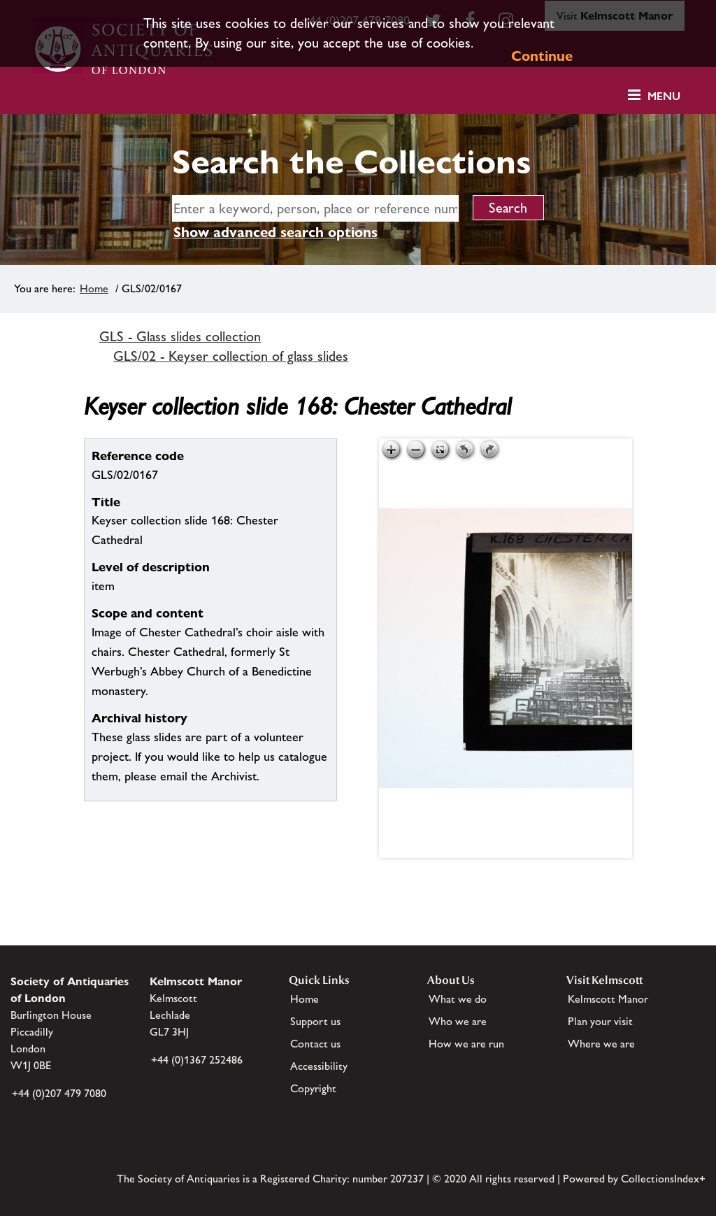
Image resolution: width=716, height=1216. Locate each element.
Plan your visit (600, 1021)
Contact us (315, 1043)
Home (94, 288)
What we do (458, 999)
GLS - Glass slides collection (180, 336)
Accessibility (319, 1066)
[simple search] (315, 208)
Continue (542, 56)
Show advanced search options (275, 232)
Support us (315, 1021)
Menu (663, 96)
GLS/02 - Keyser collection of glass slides (230, 356)
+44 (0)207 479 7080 (59, 1093)
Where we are (601, 1043)
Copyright (313, 1088)
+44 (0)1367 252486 (197, 1059)
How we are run (466, 1043)
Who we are (458, 1021)
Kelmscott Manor (608, 999)
